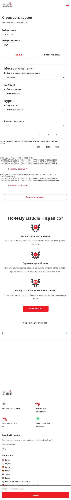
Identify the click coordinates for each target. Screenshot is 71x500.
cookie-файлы (18, 489)
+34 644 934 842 (43, 423)
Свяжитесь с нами (11, 408)
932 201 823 (41, 408)
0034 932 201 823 (9, 423)
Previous (3, 333)
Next (66, 333)
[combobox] (8, 34)
